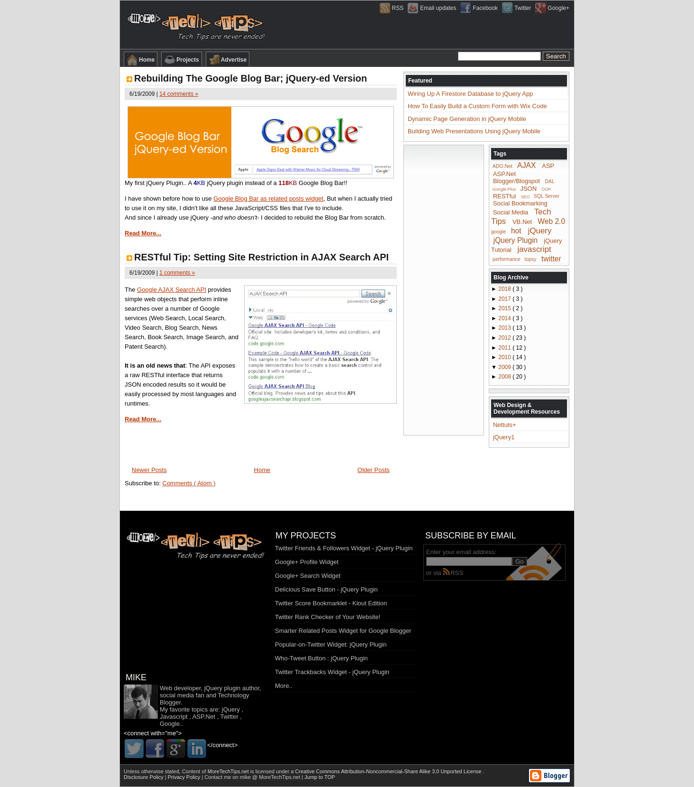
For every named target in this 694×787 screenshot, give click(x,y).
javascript (534, 249)
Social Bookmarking (520, 203)
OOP (546, 189)
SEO (525, 196)
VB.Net (522, 221)
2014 (505, 318)
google (498, 231)
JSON (528, 188)
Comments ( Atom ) (189, 483)
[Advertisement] (444, 289)
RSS (453, 572)
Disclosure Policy (144, 777)
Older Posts (373, 469)
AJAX (526, 165)
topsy (531, 259)
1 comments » (177, 272)
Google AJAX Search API (171, 289)
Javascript (174, 716)
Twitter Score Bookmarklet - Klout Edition (331, 603)
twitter (551, 258)
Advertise (228, 59)
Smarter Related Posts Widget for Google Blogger (343, 630)
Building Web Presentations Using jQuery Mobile (474, 131)
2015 (505, 308)
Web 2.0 (551, 221)
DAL (550, 181)
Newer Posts (149, 469)
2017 (505, 299)
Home (141, 59)
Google (170, 723)
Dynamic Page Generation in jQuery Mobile (467, 118)
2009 (505, 367)
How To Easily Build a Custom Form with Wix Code (477, 106)
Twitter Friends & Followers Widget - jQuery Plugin (343, 548)
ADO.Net (502, 166)
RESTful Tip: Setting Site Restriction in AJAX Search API (261, 257)
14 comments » (178, 94)
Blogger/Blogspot (516, 181)
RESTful (504, 195)
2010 (505, 357)
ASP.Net (504, 173)
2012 (505, 337)
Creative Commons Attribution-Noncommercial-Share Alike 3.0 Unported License (389, 771)
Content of (216, 771)
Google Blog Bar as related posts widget (268, 198)
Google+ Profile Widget (306, 561)
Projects (181, 59)
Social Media (510, 212)
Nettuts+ (504, 424)
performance (506, 259)
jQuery (540, 230)
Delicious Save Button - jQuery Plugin (326, 589)
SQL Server (546, 196)
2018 (505, 289)
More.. (283, 685)
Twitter (229, 716)
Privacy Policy (185, 777)
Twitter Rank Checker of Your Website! (327, 616)
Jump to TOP (319, 777)
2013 (505, 327)
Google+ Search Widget (307, 575)
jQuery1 (504, 437)
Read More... (143, 233)
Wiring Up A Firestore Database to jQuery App (470, 93)
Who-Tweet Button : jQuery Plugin (321, 658)
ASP (548, 165)
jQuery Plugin (515, 240)
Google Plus (504, 189)
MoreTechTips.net (229, 771)
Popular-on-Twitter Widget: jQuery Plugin (331, 644)
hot (516, 231)
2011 (505, 347)
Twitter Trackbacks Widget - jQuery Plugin (332, 672)
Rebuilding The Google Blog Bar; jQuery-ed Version (250, 78)
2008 (505, 376)
